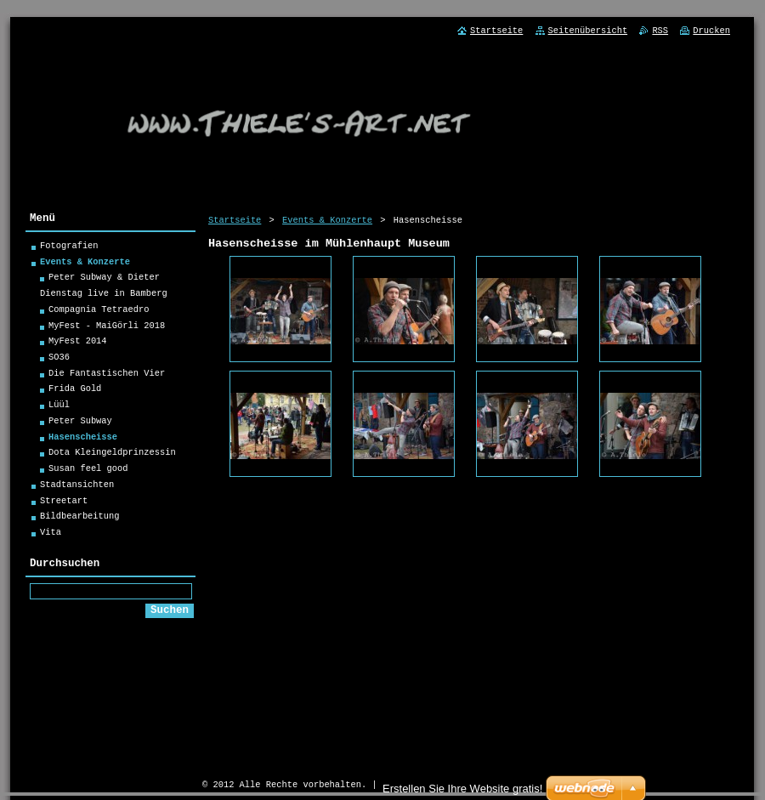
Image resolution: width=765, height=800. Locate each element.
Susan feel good (88, 471)
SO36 (59, 360)
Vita (50, 535)
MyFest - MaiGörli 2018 (106, 328)
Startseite (234, 220)
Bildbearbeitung (80, 519)
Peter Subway (80, 423)
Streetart (64, 503)
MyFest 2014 (77, 343)
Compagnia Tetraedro (98, 312)
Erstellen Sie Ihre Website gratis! (462, 788)
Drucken (711, 31)
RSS (660, 31)
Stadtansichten (77, 487)
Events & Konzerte (327, 220)
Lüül (59, 407)
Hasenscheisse (82, 439)
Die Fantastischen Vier (106, 376)
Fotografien (69, 248)
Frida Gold (74, 391)
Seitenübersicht (588, 31)
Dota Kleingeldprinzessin (112, 455)
